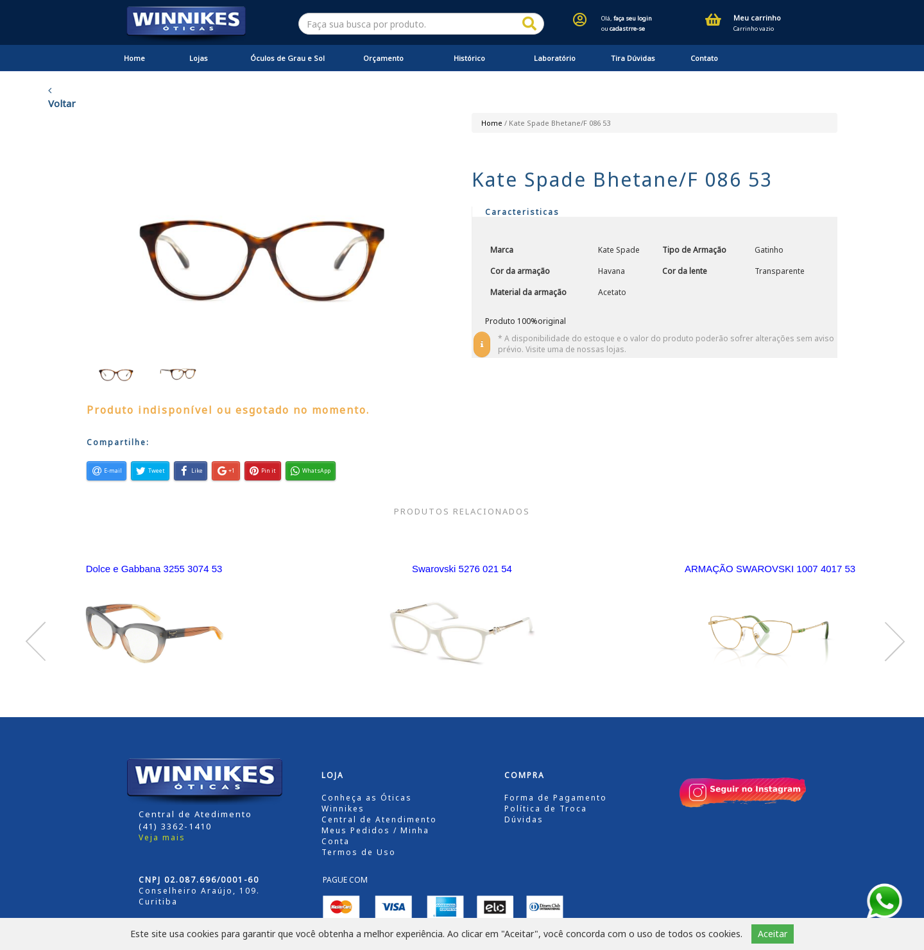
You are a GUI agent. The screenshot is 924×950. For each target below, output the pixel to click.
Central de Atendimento (379, 819)
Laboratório (555, 58)
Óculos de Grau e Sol (287, 58)
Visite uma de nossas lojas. (576, 349)
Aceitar (772, 934)
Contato (704, 58)
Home (134, 58)
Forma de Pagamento (555, 797)
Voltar (62, 97)
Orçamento (383, 58)
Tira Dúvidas (633, 58)
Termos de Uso (358, 852)
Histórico (469, 58)
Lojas (198, 58)
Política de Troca (545, 808)
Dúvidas (523, 819)
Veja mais (162, 837)
